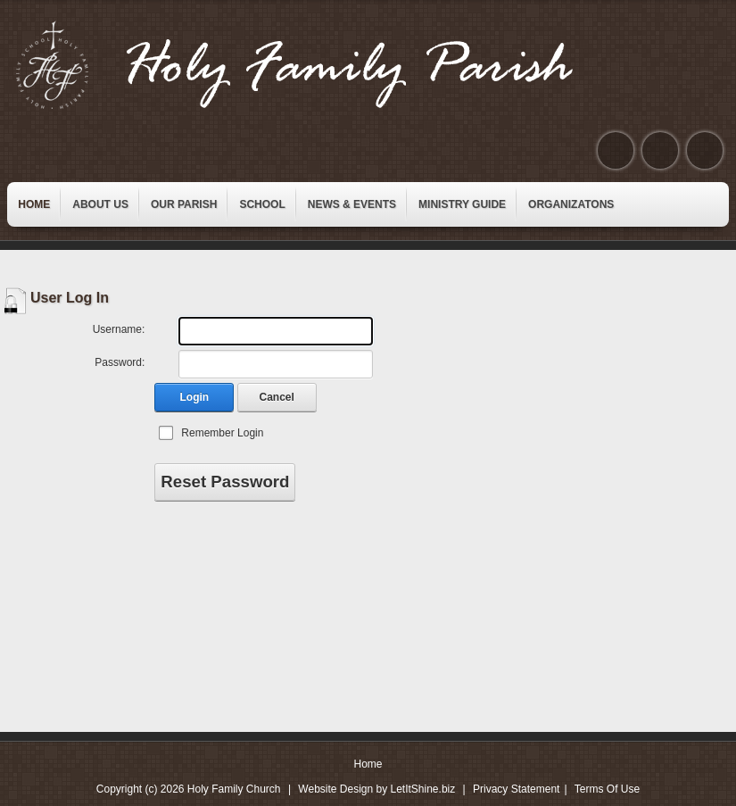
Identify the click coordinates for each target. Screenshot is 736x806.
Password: (120, 362)
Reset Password (225, 481)
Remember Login (222, 433)
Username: (119, 329)
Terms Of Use (607, 789)
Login (195, 397)
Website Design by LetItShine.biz (376, 789)
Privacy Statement (516, 789)
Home (367, 764)
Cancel (277, 397)
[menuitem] (34, 204)
